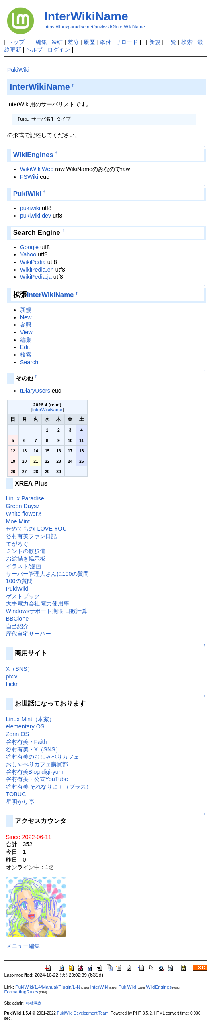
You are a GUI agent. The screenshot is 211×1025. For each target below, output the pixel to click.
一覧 (170, 42)
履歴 (89, 42)
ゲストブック (23, 596)
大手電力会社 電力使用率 (38, 603)
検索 (187, 42)
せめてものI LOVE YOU (36, 528)
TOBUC (16, 794)
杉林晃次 (34, 1003)
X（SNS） (19, 669)
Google (29, 247)
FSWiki (29, 177)
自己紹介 (17, 626)
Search (29, 362)
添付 (105, 42)
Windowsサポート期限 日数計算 (46, 611)
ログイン (58, 49)
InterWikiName (86, 16)
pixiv (12, 676)
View (26, 332)
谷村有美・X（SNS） (33, 749)
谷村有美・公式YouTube (37, 779)
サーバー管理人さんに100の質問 (47, 574)
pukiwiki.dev (35, 215)
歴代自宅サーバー (28, 633)
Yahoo (28, 254)
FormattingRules (21, 991)
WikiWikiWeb (37, 169)
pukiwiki (30, 208)
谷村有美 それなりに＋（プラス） (49, 786)
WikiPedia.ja (36, 277)
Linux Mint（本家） (30, 719)
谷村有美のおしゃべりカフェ (42, 756)
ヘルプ (34, 49)
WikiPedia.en (37, 269)
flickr (12, 684)
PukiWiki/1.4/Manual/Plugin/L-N (47, 987)
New (26, 317)
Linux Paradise (25, 498)
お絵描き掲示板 (25, 558)
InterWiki (99, 987)
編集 (41, 42)
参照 (25, 324)
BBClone (17, 618)
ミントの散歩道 (25, 551)
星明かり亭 (20, 802)
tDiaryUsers (35, 390)
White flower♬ (24, 513)
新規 (154, 42)
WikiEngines (33, 155)
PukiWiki (18, 70)
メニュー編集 (23, 946)
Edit (25, 347)
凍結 (57, 42)
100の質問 (19, 581)
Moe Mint (18, 521)
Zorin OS (17, 734)
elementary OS (25, 726)
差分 (73, 42)
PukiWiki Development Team (83, 1013)
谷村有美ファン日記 (31, 536)
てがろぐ (17, 544)
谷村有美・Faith (26, 741)
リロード (126, 42)
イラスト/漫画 (23, 566)
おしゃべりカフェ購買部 (37, 764)
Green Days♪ (23, 506)
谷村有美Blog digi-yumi (35, 772)
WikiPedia (33, 262)
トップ (16, 42)
